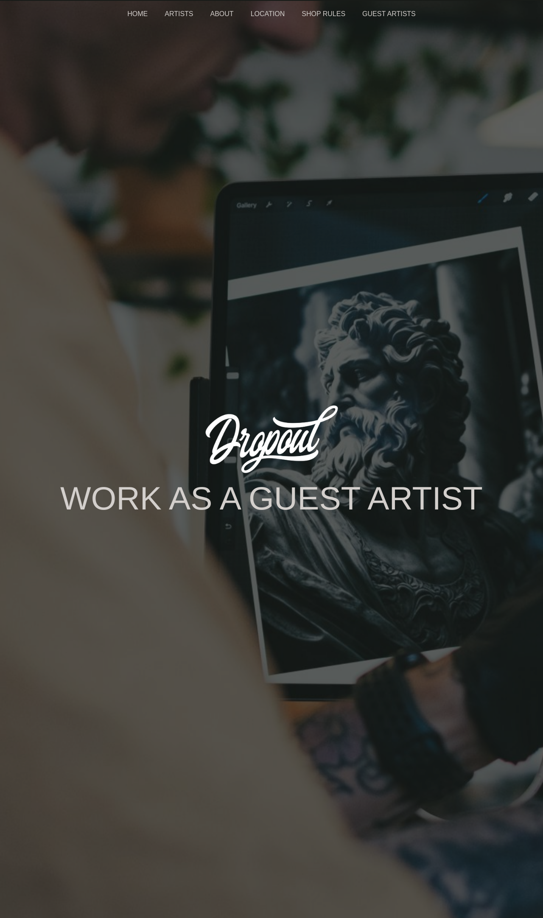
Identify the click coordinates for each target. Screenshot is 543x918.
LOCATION (268, 13)
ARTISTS (179, 13)
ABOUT (222, 13)
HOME (137, 13)
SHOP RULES (323, 13)
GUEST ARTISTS (389, 13)
